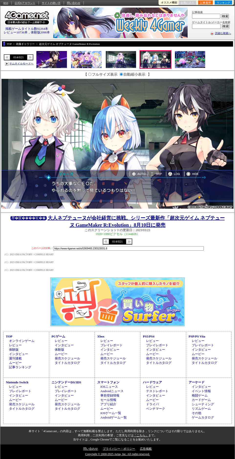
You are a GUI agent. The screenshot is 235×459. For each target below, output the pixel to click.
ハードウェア (152, 382)
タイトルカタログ (67, 363)
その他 (196, 413)
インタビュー (18, 354)
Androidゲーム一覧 (113, 417)
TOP (9, 336)
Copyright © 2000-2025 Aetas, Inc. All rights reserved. (117, 454)
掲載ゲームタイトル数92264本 (26, 29)
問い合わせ (73, 2)
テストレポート (157, 391)
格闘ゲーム (200, 395)
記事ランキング (20, 367)
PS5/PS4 (148, 336)
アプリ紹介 (108, 404)
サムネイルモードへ (21, 63)
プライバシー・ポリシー (119, 448)
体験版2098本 (40, 32)
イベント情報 (201, 391)
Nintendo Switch (17, 382)
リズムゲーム (201, 408)
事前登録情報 (109, 395)
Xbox (101, 336)
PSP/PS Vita (197, 336)
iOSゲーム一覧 (110, 413)
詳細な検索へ (223, 33)
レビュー (15, 345)
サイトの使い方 (51, 2)
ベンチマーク (155, 408)
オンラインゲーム (21, 341)
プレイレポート (111, 345)
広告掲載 (146, 448)
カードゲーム (201, 400)
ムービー (15, 363)
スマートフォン (108, 382)
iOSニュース (109, 386)
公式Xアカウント (25, 2)
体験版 (14, 349)
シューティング (203, 404)
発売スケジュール (67, 358)
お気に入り (187, 2)
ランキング (223, 2)
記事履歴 (205, 2)
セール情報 (108, 400)
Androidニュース (112, 391)
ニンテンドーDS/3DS (66, 382)
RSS (5, 2)
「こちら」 (141, 435)
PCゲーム (58, 336)
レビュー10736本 (16, 32)
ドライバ (152, 404)
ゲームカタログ (203, 417)
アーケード (196, 382)
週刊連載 (15, 358)
